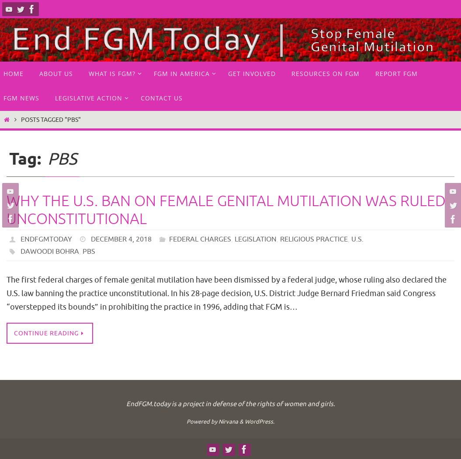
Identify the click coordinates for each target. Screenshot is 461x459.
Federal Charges (200, 239)
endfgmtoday (46, 239)
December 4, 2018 (121, 239)
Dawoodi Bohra (50, 251)
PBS (89, 251)
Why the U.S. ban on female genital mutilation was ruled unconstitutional (226, 210)
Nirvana (228, 421)
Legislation (256, 239)
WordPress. (259, 421)
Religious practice (314, 239)
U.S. (357, 239)
